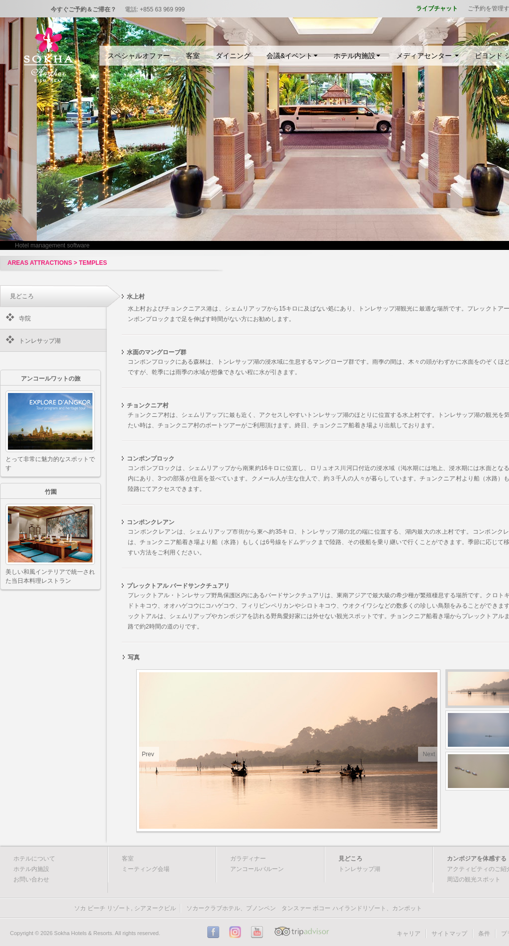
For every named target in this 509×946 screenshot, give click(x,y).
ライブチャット (437, 8)
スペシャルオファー (138, 56)
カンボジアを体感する (477, 858)
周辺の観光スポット (474, 879)
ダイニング (233, 56)
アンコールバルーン (257, 869)
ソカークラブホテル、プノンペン (231, 908)
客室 (193, 56)
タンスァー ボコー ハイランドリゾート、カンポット (351, 908)
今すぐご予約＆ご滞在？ (83, 9)
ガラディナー (248, 858)
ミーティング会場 (146, 869)
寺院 (25, 318)
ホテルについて (34, 858)
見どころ (350, 858)
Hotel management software (52, 245)
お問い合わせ (31, 879)
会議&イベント (292, 56)
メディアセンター (427, 56)
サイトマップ (449, 933)
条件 (484, 933)
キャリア (409, 933)
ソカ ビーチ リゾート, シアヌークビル (125, 908)
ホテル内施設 (357, 56)
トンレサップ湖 (40, 340)
